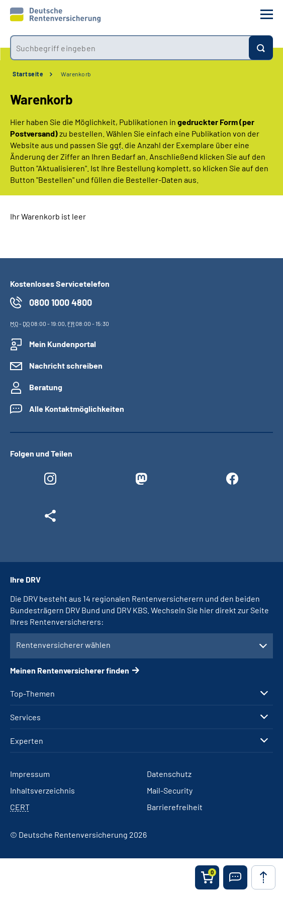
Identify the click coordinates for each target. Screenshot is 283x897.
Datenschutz (169, 773)
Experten (26, 741)
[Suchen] (261, 48)
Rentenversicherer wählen (63, 644)
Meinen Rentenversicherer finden (69, 670)
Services (25, 717)
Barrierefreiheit (175, 807)
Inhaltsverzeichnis (42, 790)
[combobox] (129, 47)
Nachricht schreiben (66, 365)
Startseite (28, 73)
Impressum (30, 773)
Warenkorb (76, 73)
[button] (235, 877)
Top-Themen (32, 694)
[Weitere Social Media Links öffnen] (50, 518)
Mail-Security (170, 790)
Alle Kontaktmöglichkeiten (76, 408)
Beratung (45, 387)
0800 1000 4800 (60, 302)
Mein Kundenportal (62, 344)
